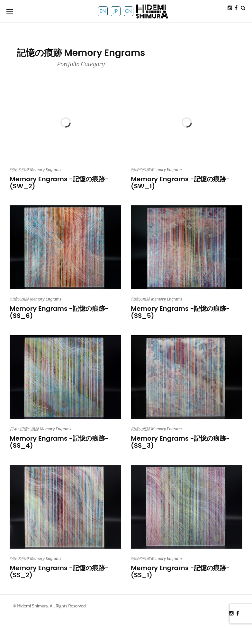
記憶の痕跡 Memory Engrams (35, 169)
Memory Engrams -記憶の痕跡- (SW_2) (59, 183)
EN (102, 11)
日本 (13, 428)
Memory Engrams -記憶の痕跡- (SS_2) (59, 571)
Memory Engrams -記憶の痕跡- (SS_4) (59, 442)
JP (115, 11)
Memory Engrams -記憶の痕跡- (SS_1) (180, 571)
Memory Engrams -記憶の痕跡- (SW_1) (180, 183)
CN (128, 11)
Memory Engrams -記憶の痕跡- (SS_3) (180, 442)
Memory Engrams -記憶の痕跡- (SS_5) (180, 312)
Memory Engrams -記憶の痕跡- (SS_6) (59, 312)
